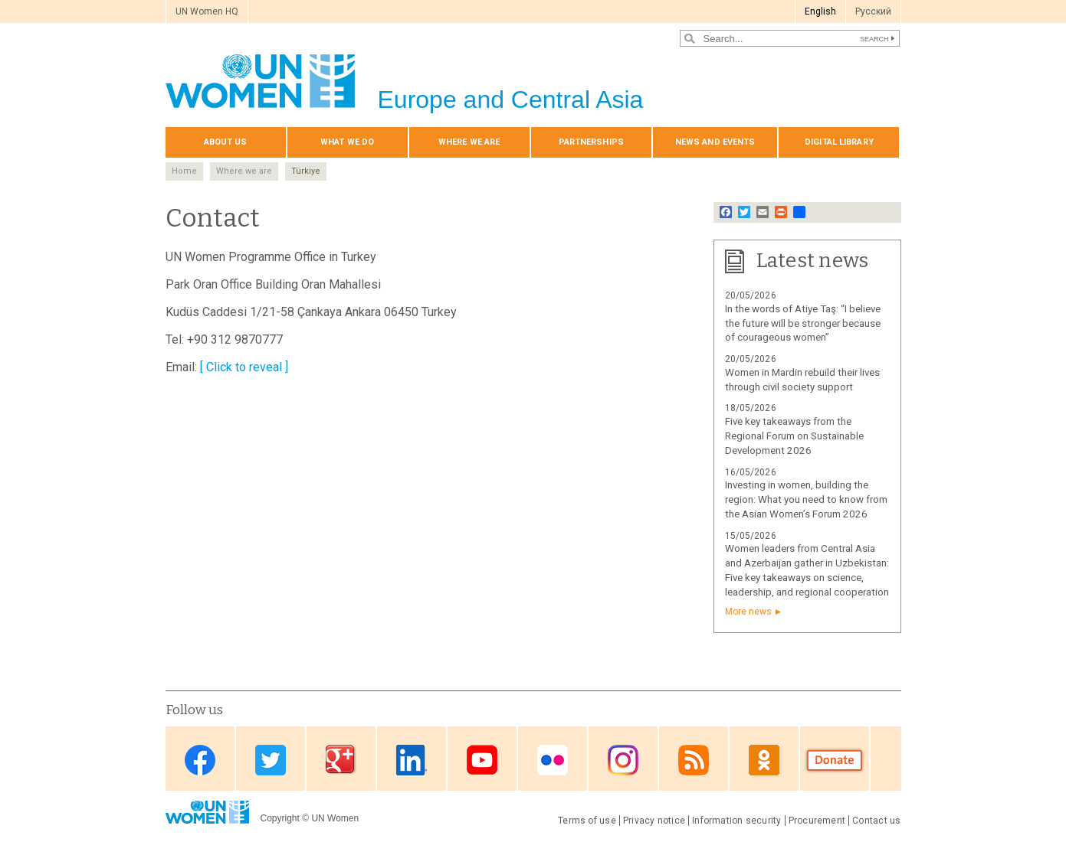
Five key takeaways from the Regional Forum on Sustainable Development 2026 (794, 436)
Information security (737, 820)
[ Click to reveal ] (244, 367)
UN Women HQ (206, 11)
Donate (834, 760)
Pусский (873, 11)
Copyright (280, 818)
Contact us (876, 820)
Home (184, 171)
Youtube (482, 760)
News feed (693, 760)
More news (748, 611)
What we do (347, 142)
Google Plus (341, 760)
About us (226, 142)
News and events (715, 142)
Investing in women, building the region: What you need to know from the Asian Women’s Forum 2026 (806, 499)
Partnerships (591, 142)
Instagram (623, 760)
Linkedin (411, 760)
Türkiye (305, 171)
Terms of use (587, 820)
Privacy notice (654, 820)
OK (764, 760)
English (820, 11)
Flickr (552, 760)
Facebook (200, 760)
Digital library (839, 142)
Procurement (817, 820)
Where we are (469, 142)
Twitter (270, 760)
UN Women (335, 818)
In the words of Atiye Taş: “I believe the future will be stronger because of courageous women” (803, 323)
